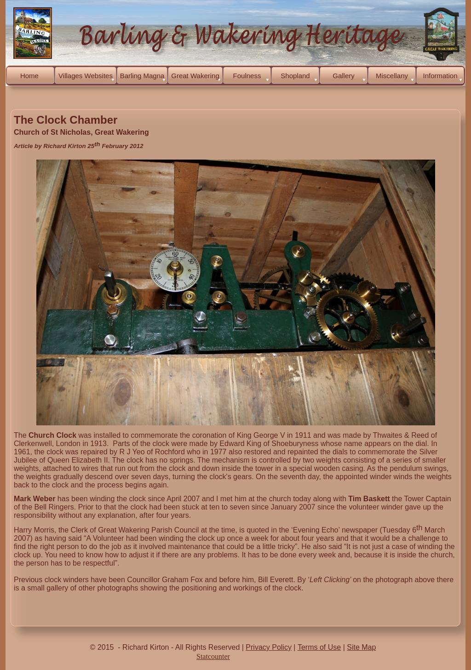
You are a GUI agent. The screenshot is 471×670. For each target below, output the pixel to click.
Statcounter (213, 656)
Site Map (361, 647)
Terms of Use (319, 647)
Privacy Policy (269, 647)
